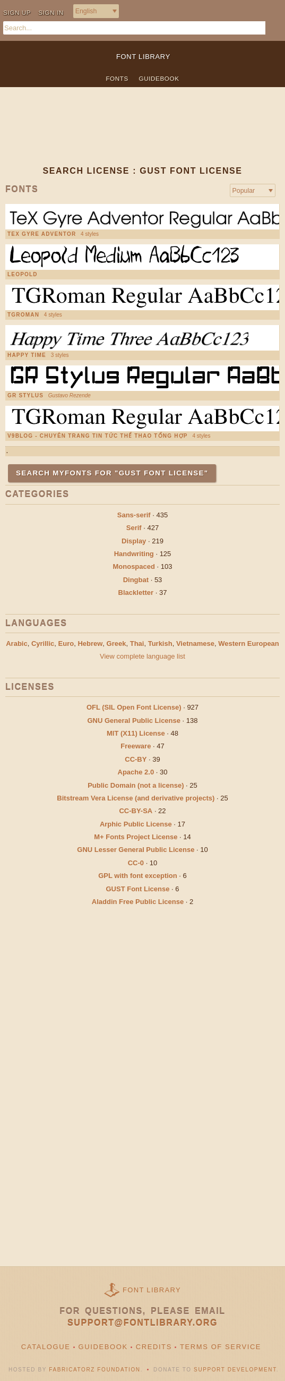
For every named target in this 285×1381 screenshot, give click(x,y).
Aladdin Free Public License (138, 902)
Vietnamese (195, 643)
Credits (154, 1347)
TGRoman (23, 315)
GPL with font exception (137, 876)
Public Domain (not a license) (136, 785)
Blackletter (135, 592)
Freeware (135, 746)
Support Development (235, 1370)
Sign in (51, 12)
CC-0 (136, 863)
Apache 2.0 (136, 772)
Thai (137, 643)
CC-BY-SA (135, 811)
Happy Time (26, 355)
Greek (116, 643)
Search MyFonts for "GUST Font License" (112, 473)
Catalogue (46, 1347)
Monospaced (133, 566)
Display (134, 541)
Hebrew (89, 643)
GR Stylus (25, 395)
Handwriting (134, 554)
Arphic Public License (136, 824)
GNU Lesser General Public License (135, 850)
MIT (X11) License (136, 733)
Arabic (16, 643)
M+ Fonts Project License (135, 837)
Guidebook (159, 78)
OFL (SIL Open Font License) (134, 707)
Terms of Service (220, 1347)
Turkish (160, 643)
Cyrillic (42, 643)
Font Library (152, 1290)
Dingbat (136, 580)
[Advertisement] (142, 134)
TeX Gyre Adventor (41, 234)
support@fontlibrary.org (142, 1322)
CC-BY (135, 759)
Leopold (22, 274)
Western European (248, 643)
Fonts (117, 78)
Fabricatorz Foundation (94, 1370)
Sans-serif (134, 515)
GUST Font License (138, 889)
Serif (134, 528)
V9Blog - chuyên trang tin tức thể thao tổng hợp (97, 436)
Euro (66, 643)
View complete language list (142, 656)
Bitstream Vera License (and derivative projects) (135, 798)
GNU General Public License (133, 720)
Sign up (17, 12)
